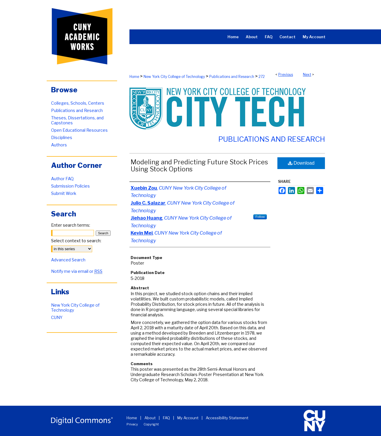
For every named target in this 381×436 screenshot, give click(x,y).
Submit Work (63, 193)
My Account (187, 417)
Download (301, 163)
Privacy (132, 424)
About (150, 417)
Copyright (151, 424)
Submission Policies (70, 185)
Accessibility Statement (227, 417)
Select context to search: (76, 240)
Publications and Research (231, 76)
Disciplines (61, 137)
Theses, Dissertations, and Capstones (77, 120)
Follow (260, 216)
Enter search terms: (70, 225)
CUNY (57, 317)
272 (262, 76)
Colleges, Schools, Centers (77, 103)
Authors (59, 144)
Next (307, 74)
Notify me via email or (76, 271)
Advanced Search (68, 259)
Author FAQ (62, 178)
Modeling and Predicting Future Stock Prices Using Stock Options (199, 165)
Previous (285, 74)
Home (134, 76)
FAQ (166, 417)
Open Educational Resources (79, 130)
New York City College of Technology (174, 76)
